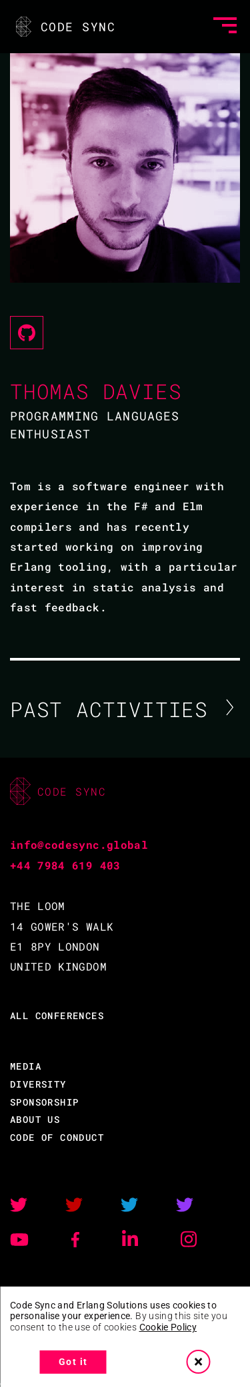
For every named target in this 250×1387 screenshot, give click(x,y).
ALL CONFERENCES (57, 1015)
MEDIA (25, 1066)
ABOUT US (35, 1119)
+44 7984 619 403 (65, 865)
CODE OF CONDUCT (57, 1137)
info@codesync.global (79, 844)
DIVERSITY (38, 1084)
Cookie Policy (168, 1327)
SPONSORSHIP (44, 1102)
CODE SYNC (64, 27)
